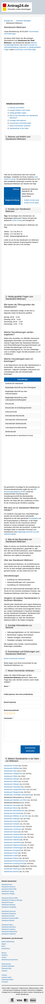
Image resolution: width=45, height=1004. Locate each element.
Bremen (4, 953)
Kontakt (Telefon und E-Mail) (19, 110)
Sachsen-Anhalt (6, 977)
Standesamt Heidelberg (9, 907)
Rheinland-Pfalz (6, 968)
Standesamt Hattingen (12, 818)
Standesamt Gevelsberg (13, 842)
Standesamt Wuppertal (12, 792)
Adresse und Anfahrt (16, 108)
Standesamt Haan (10, 771)
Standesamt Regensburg (9, 931)
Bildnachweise (34, 988)
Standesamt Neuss (11, 808)
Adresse (34, 43)
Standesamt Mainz (7, 925)
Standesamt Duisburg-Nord (14, 863)
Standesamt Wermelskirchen (14, 810)
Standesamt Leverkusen (13, 829)
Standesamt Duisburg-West (14, 837)
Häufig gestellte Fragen (17, 113)
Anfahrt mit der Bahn (31, 203)
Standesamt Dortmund (9, 911)
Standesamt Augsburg (8, 929)
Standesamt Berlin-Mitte (9, 889)
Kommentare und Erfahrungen (25, 49)
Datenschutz (24, 988)
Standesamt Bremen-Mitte (10, 898)
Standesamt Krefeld (11, 856)
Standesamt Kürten (11, 853)
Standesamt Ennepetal (12, 850)
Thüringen (5, 982)
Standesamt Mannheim (9, 927)
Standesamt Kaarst (11, 832)
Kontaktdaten (34, 518)
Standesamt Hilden (11, 776)
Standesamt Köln (7, 884)
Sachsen (4, 975)
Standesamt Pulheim (11, 858)
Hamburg (4, 955)
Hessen (4, 957)
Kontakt (23, 990)
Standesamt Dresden (8, 916)
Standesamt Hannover (8, 887)
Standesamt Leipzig (8, 891)
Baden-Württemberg (8, 941)
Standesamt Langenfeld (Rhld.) (15, 789)
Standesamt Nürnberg (8, 905)
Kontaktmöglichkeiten (11, 45)
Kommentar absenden (30, 749)
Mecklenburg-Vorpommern (10, 959)
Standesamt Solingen (12, 784)
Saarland (4, 971)
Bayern (4, 944)
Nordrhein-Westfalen (23, 21)
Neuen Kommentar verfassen (20, 126)
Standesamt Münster (8, 920)
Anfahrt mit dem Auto (31, 200)
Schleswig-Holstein (7, 979)
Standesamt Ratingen (12, 779)
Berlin (3, 946)
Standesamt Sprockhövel (13, 826)
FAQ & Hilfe (6, 988)
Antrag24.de (8, 21)
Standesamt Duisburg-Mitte (14, 834)
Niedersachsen (6, 964)
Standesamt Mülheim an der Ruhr (16, 816)
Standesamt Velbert (11, 781)
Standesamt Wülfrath (12, 768)
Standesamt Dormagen (12, 805)
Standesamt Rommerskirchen (15, 861)
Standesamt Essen (11, 821)
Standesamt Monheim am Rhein (16, 800)
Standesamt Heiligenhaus (13, 773)
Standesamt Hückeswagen (14, 848)
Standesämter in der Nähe (18, 128)
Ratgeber (39, 990)
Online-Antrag (17, 220)
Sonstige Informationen (17, 120)
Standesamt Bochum (11, 871)
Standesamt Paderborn (9, 934)
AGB (41, 988)
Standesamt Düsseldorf (12, 787)
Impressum (14, 988)
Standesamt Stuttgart (8, 893)
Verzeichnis (31, 990)
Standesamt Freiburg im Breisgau (12, 900)
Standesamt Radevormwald (14, 845)
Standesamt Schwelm (12, 824)
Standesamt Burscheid (12, 813)
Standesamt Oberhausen (13, 869)
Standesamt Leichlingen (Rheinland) (17, 795)
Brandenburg (6, 948)
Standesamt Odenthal (12, 840)
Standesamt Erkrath (11, 766)
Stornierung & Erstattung (11, 990)
